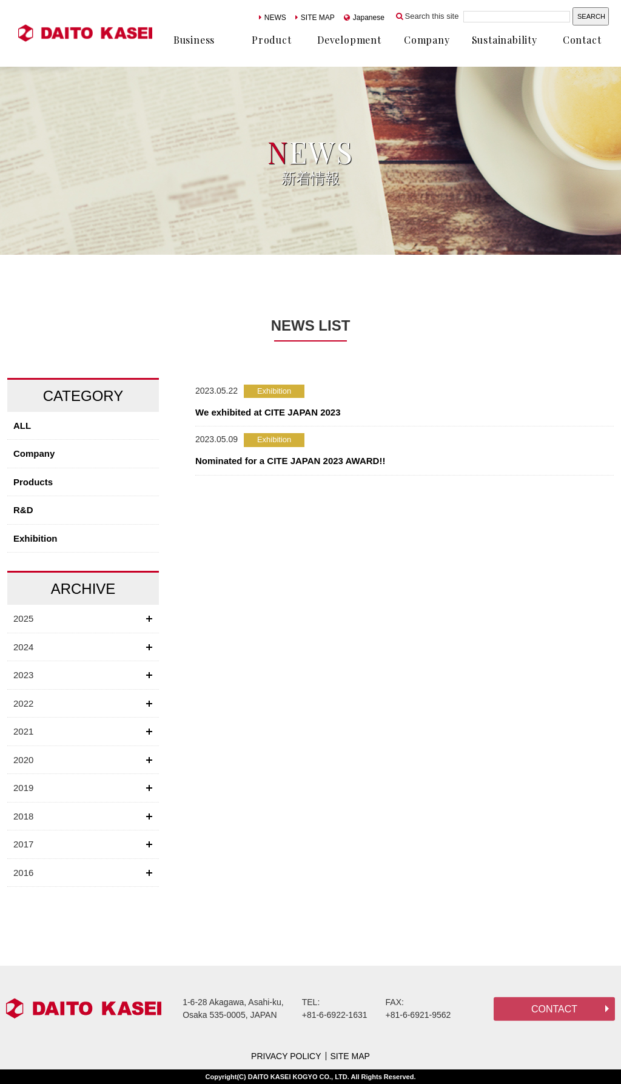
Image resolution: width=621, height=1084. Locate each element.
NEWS (272, 17)
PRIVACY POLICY (286, 1056)
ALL (22, 425)
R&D (23, 510)
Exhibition (35, 538)
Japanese (364, 17)
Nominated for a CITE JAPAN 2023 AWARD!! (290, 461)
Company (34, 453)
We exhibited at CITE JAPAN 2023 (268, 412)
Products (33, 482)
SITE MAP (315, 17)
